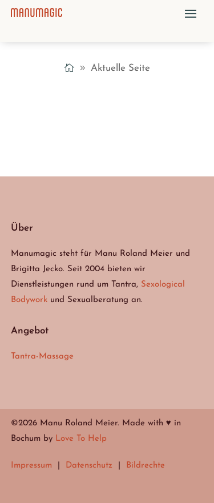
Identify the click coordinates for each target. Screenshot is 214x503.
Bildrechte (145, 465)
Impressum (31, 465)
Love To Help (81, 438)
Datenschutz (89, 465)
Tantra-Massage (42, 356)
